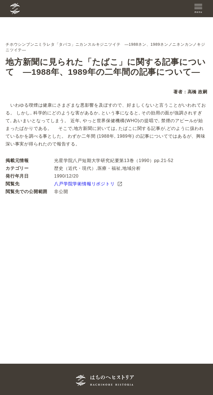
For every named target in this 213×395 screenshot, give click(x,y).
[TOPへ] (42, 8)
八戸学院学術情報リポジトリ (88, 184)
